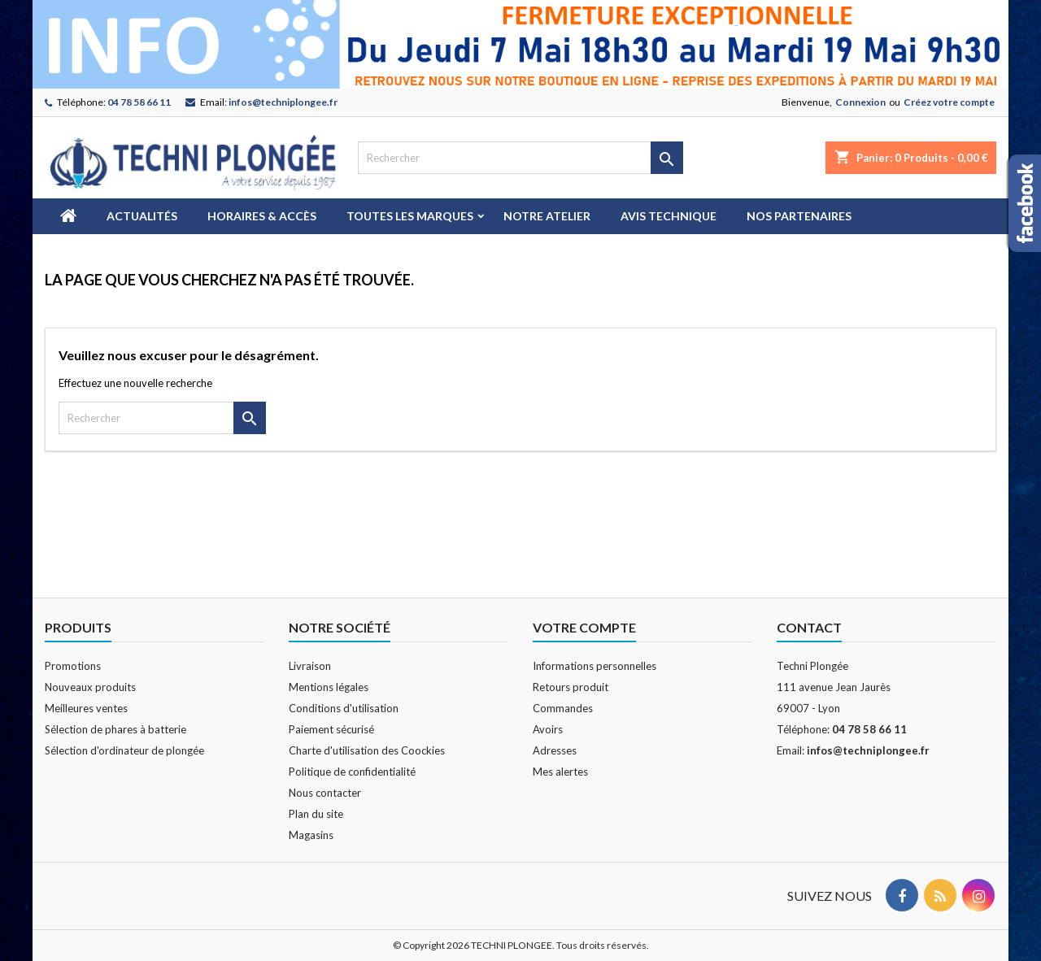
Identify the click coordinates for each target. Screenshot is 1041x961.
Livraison (310, 665)
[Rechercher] (520, 157)
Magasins (311, 834)
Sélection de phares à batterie (115, 729)
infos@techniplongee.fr (283, 102)
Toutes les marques (409, 216)
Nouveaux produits (90, 687)
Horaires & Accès (261, 216)
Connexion (860, 102)
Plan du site (316, 813)
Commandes (563, 708)
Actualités (142, 216)
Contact (809, 627)
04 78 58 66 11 (139, 102)
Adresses (555, 750)
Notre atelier (546, 216)
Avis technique (669, 216)
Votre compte (584, 627)
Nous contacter (325, 792)
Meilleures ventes (86, 708)
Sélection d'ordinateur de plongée (124, 750)
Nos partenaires (799, 216)
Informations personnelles (594, 665)
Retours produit (570, 687)
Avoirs (548, 729)
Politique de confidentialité (352, 771)
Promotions (73, 665)
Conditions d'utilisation (344, 708)
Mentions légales (328, 687)
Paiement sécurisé (331, 729)
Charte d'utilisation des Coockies (367, 750)
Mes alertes (560, 771)
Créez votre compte (949, 102)
